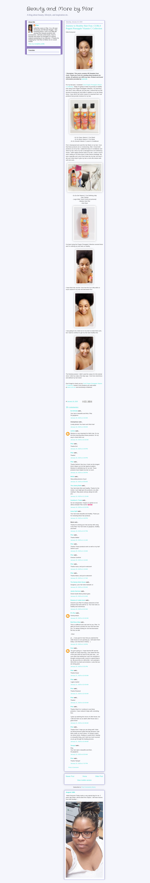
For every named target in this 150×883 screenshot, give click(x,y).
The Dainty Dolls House (78, 582)
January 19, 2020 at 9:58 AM (79, 481)
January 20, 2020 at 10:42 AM (79, 618)
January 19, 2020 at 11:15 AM (79, 496)
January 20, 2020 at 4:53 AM (79, 587)
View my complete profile (36, 44)
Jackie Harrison (76, 591)
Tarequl (73, 745)
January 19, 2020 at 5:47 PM (79, 531)
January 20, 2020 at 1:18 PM (79, 644)
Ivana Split (74, 511)
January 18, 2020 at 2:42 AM (79, 418)
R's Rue (73, 613)
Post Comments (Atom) (88, 787)
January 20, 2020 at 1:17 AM (79, 578)
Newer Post (70, 776)
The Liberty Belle (76, 485)
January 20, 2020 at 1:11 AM (79, 540)
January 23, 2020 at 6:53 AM (79, 754)
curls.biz (84, 79)
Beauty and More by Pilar (60, 9)
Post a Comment (73, 767)
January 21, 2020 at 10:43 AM (79, 675)
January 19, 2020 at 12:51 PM (79, 507)
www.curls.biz (71, 387)
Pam (72, 648)
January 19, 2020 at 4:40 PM (79, 518)
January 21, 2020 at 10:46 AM (79, 723)
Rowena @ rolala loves (78, 600)
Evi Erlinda (74, 411)
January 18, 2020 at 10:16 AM (79, 440)
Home (85, 776)
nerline (73, 431)
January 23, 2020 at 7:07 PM (79, 763)
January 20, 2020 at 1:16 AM (79, 560)
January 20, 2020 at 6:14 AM (79, 596)
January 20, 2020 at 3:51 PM (79, 666)
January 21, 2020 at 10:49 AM (79, 741)
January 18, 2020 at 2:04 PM (79, 449)
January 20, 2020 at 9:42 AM (79, 609)
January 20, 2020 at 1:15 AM (79, 551)
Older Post (99, 776)
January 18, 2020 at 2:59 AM (79, 427)
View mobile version (84, 780)
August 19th (70, 792)
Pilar (72, 443)
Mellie (72, 476)
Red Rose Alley (75, 622)
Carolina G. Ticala (76, 500)
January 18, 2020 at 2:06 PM (79, 472)
